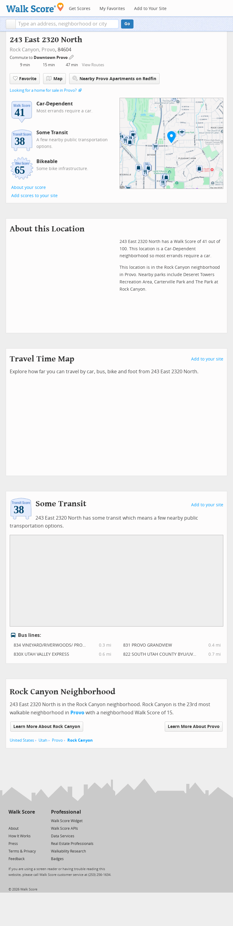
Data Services (62, 836)
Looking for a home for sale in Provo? (43, 90)
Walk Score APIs (64, 828)
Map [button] (54, 78)
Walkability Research (68, 851)
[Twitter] (11, 820)
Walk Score (21, 812)
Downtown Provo (51, 57)
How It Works (19, 836)
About (13, 828)
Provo (48, 50)
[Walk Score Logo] (35, 7)
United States (22, 740)
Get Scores (79, 8)
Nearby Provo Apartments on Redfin (114, 78)
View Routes (93, 65)
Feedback (16, 859)
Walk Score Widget (67, 821)
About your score (28, 187)
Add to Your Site (150, 8)
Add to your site (207, 359)
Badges (57, 859)
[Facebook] (21, 820)
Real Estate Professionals (72, 844)
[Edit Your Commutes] (72, 57)
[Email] (30, 820)
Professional (66, 812)
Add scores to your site (34, 195)
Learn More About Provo (194, 726)
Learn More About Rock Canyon (46, 726)
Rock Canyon (80, 740)
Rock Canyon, (25, 50)
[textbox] (67, 24)
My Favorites (112, 8)
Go (127, 23)
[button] (11, 24)
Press (13, 844)
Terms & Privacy (22, 851)
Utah (43, 740)
